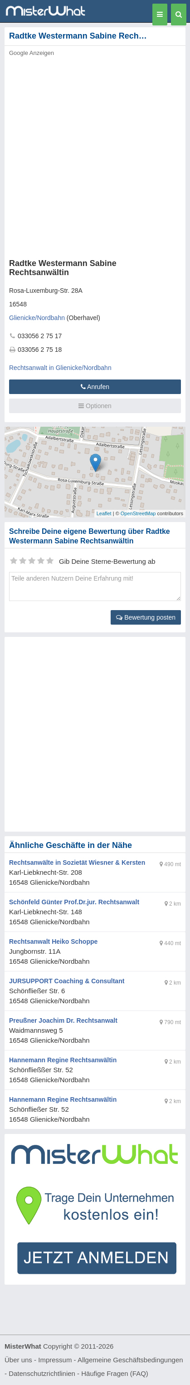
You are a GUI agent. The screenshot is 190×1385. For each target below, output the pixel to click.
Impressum (55, 1360)
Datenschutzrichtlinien (42, 1373)
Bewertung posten (145, 617)
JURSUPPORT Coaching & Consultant (66, 981)
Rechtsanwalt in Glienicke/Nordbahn (60, 367)
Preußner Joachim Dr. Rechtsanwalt (63, 1020)
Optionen (95, 405)
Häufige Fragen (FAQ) (114, 1373)
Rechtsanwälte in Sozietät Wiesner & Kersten (77, 862)
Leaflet (104, 513)
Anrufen (95, 386)
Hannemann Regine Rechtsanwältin (63, 1060)
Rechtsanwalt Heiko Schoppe (53, 941)
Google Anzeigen (31, 52)
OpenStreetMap (138, 513)
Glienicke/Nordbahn (37, 317)
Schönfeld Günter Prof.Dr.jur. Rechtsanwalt (74, 902)
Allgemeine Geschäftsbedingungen (130, 1360)
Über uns (18, 1360)
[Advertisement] (95, 155)
